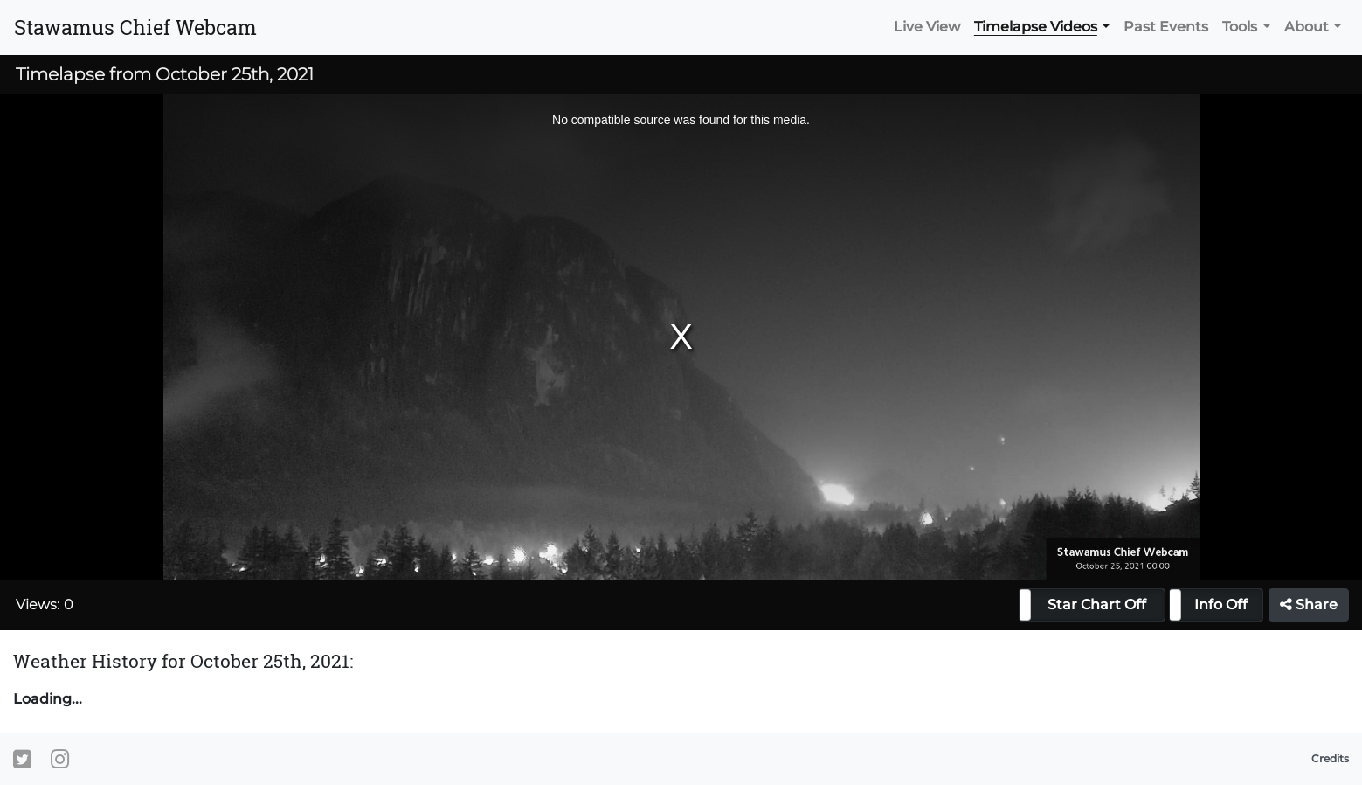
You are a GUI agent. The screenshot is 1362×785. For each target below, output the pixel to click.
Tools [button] (1239, 26)
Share (1309, 604)
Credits (1330, 758)
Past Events (1165, 26)
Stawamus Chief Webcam (135, 27)
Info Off (1221, 604)
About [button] (1306, 26)
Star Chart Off (1096, 604)
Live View (927, 26)
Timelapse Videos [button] (1035, 26)
